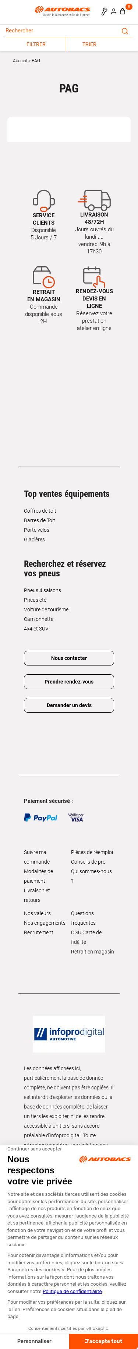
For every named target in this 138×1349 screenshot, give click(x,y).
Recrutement (38, 932)
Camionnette (38, 619)
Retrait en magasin (92, 952)
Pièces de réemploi (92, 852)
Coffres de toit (40, 511)
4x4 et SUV (36, 629)
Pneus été (35, 600)
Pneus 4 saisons (42, 590)
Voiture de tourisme (46, 609)
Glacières (34, 539)
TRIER (89, 44)
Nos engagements (45, 923)
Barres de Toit (39, 520)
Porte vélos (36, 530)
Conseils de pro (88, 862)
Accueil (20, 60)
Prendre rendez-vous (69, 682)
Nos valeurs (37, 913)
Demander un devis (69, 705)
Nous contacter (69, 658)
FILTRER (36, 44)
